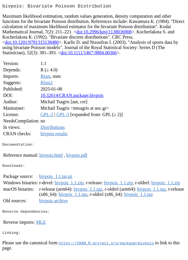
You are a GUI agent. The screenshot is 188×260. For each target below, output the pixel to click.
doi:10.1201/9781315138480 (32, 43)
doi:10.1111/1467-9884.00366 (89, 53)
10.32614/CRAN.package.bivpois (71, 96)
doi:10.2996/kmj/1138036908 (104, 32)
